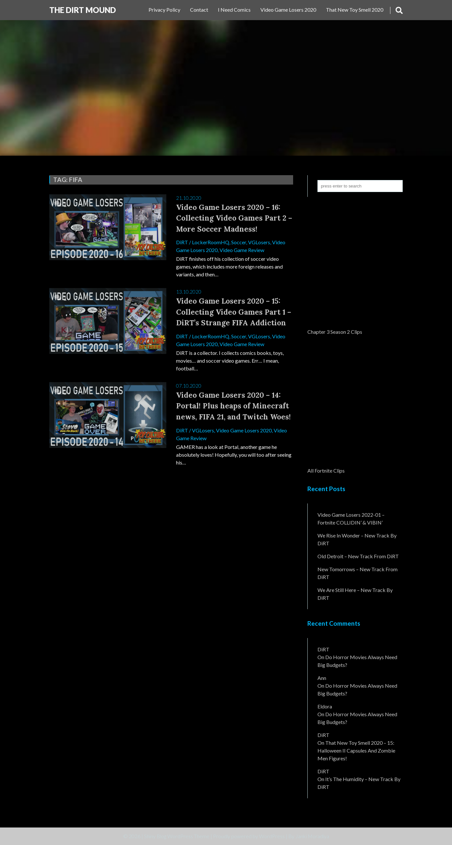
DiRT (182, 242)
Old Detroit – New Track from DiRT (358, 556)
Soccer (238, 242)
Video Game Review (242, 250)
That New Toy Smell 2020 (354, 9)
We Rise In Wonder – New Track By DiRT (357, 539)
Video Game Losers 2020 (288, 9)
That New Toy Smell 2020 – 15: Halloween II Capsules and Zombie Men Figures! (356, 750)
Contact (199, 9)
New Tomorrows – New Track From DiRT (357, 573)
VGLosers (259, 242)
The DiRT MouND (82, 10)
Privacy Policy (164, 9)
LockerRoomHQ (210, 242)
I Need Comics (234, 9)
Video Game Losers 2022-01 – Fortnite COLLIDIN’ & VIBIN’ (351, 518)
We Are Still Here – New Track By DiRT (355, 594)
